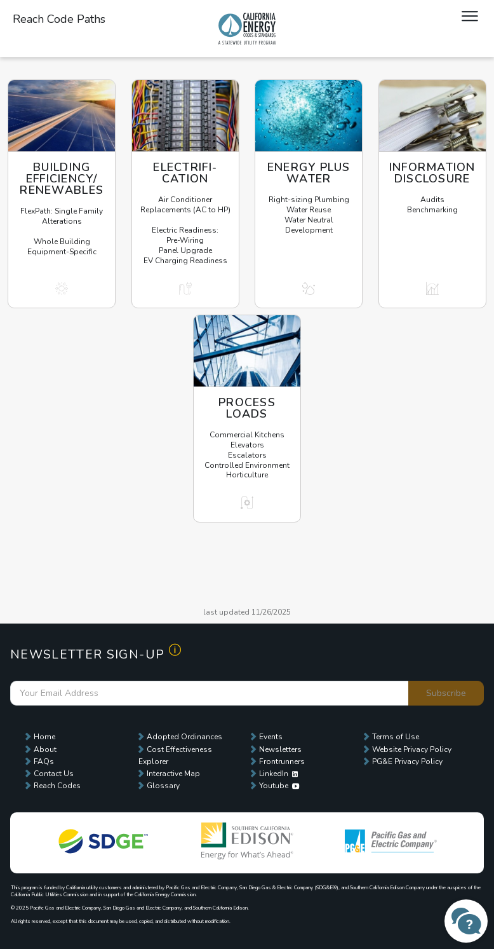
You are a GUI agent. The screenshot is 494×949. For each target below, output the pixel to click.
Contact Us (54, 773)
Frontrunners (282, 761)
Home (44, 737)
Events (271, 737)
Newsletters (280, 749)
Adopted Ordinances (184, 737)
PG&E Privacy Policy (407, 761)
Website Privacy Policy (411, 749)
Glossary (163, 786)
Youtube (279, 786)
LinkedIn (278, 773)
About (45, 749)
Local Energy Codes (247, 28)
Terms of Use (395, 737)
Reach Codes (57, 786)
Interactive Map (173, 773)
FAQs (44, 761)
